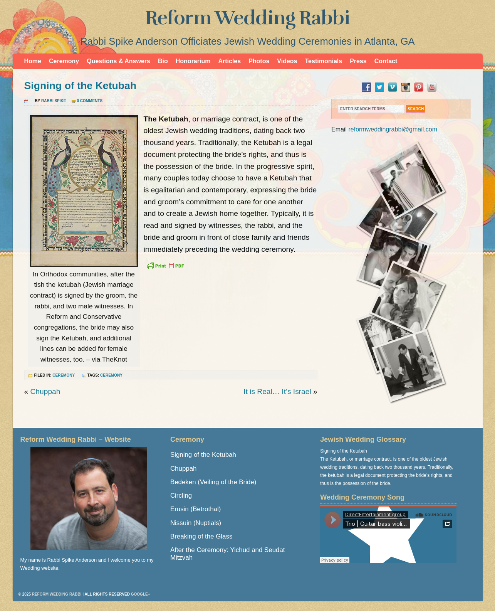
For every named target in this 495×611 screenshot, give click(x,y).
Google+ (140, 594)
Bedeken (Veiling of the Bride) (213, 482)
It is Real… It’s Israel (277, 391)
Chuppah (45, 391)
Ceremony (64, 61)
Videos (287, 61)
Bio (163, 61)
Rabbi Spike (53, 101)
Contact (386, 61)
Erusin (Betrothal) (195, 509)
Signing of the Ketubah (80, 85)
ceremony (111, 375)
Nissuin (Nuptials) (195, 523)
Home (32, 61)
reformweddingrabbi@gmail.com (392, 129)
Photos (258, 61)
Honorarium (193, 61)
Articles (229, 61)
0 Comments (89, 101)
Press (358, 61)
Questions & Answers (118, 61)
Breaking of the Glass (201, 536)
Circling (181, 495)
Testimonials (323, 61)
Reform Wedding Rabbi (247, 18)
